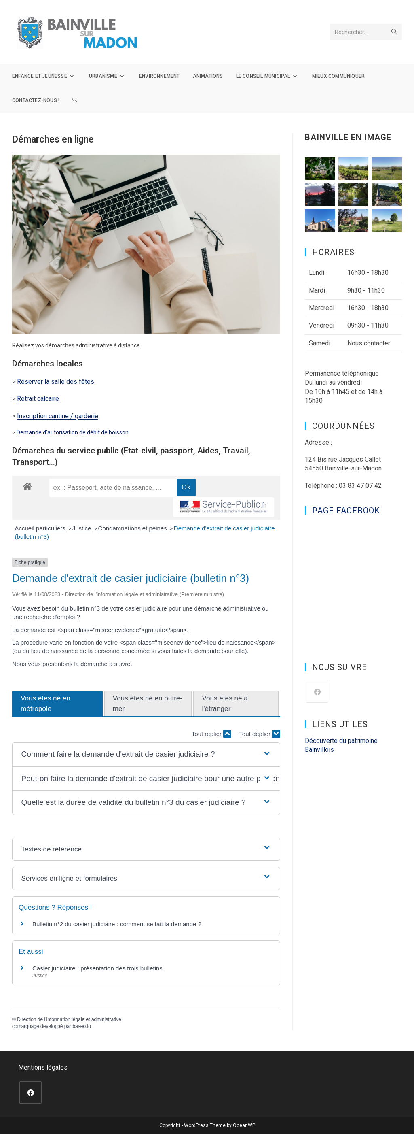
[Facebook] (317, 692)
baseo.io (81, 1026)
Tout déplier (259, 734)
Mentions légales (43, 1067)
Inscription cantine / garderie (57, 416)
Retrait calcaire (38, 398)
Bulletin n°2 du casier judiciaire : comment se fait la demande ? (116, 924)
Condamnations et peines (133, 528)
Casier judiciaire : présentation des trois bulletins (97, 968)
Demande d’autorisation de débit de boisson (73, 432)
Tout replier (211, 734)
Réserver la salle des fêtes (55, 381)
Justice (82, 528)
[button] (146, 754)
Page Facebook (346, 510)
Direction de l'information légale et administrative (69, 1019)
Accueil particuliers (41, 528)
